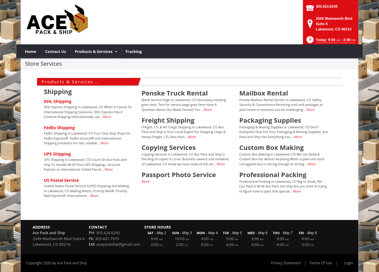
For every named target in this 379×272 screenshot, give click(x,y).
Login (348, 262)
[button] (330, 41)
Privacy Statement (286, 262)
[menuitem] (31, 51)
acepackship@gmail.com (118, 244)
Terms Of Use (321, 262)
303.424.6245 (327, 6)
